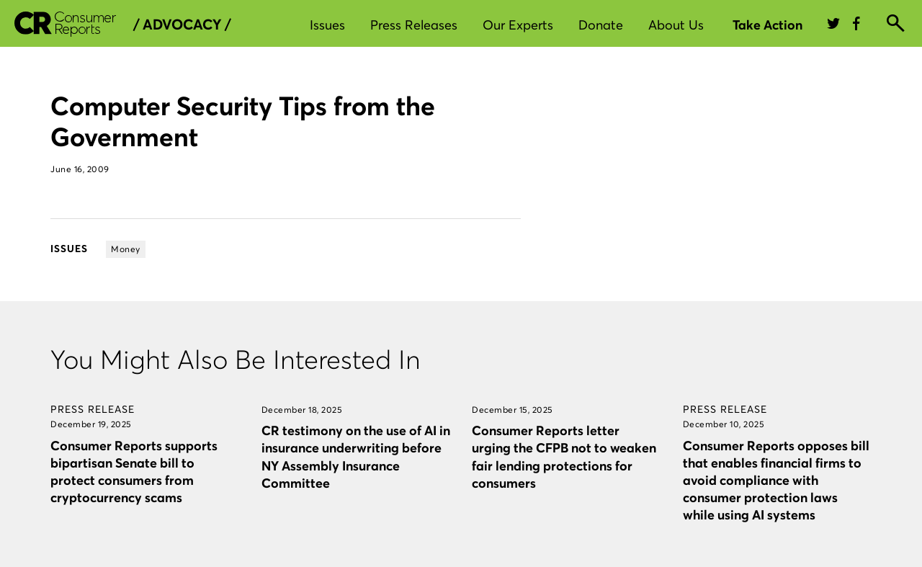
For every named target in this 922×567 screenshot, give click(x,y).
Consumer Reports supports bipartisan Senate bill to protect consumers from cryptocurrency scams (134, 471)
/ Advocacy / (181, 24)
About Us (676, 25)
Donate (600, 25)
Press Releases (413, 25)
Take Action (767, 25)
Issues (327, 25)
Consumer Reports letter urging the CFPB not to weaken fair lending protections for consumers (564, 456)
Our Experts (518, 25)
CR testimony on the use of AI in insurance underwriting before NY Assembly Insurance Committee (355, 456)
